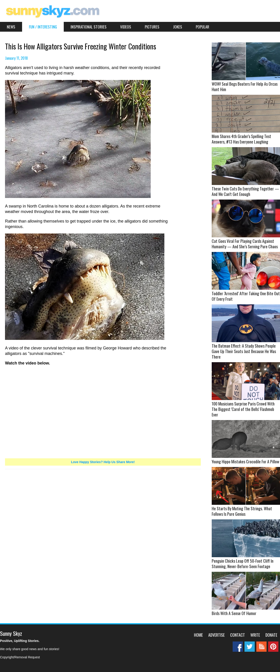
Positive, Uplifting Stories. (19, 641)
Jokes (177, 27)
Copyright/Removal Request (20, 657)
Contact (237, 635)
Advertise (216, 635)
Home (198, 635)
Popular (202, 27)
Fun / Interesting (43, 27)
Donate (271, 635)
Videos (125, 27)
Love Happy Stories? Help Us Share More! (103, 462)
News (11, 27)
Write (255, 635)
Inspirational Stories (89, 27)
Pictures (152, 27)
